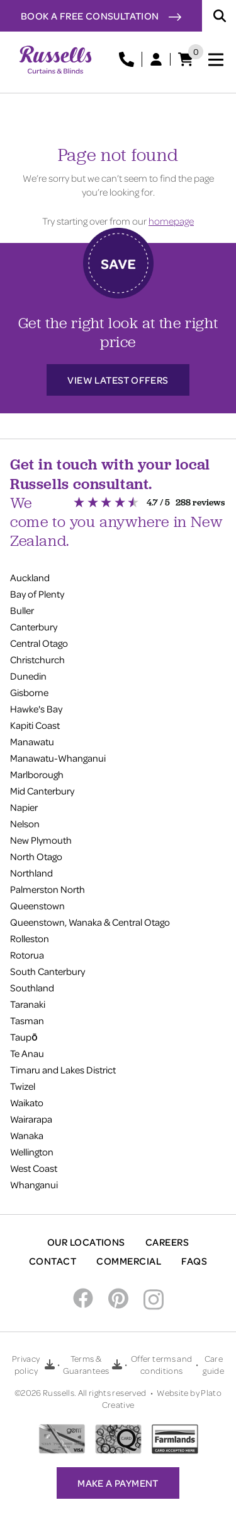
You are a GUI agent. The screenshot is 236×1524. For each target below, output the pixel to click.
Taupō (24, 1037)
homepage (171, 221)
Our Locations (86, 1242)
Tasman (27, 1020)
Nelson (25, 823)
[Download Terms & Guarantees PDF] (117, 1364)
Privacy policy (26, 1364)
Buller (22, 610)
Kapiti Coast (35, 725)
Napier (24, 807)
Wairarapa (31, 1119)
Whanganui (34, 1184)
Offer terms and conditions (161, 1364)
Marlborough (37, 774)
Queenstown (37, 905)
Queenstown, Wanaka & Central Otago (90, 922)
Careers (167, 1242)
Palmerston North (47, 889)
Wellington (31, 1151)
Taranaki (27, 1004)
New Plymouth (41, 840)
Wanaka (26, 1135)
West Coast (33, 1168)
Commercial (128, 1261)
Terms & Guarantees (86, 1364)
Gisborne (29, 692)
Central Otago (39, 643)
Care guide (213, 1364)
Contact (52, 1261)
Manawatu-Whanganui (58, 758)
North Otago (36, 856)
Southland (32, 987)
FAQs (194, 1261)
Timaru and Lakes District (63, 1069)
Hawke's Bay (36, 708)
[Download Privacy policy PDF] (50, 1364)
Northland (31, 872)
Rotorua (27, 954)
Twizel (22, 1086)
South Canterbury (47, 971)
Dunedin (28, 676)
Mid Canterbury (42, 790)
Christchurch (37, 659)
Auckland (30, 577)
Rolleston (29, 938)
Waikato (26, 1102)
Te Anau (27, 1053)
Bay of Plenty (37, 594)
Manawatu (32, 741)
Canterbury (33, 626)
